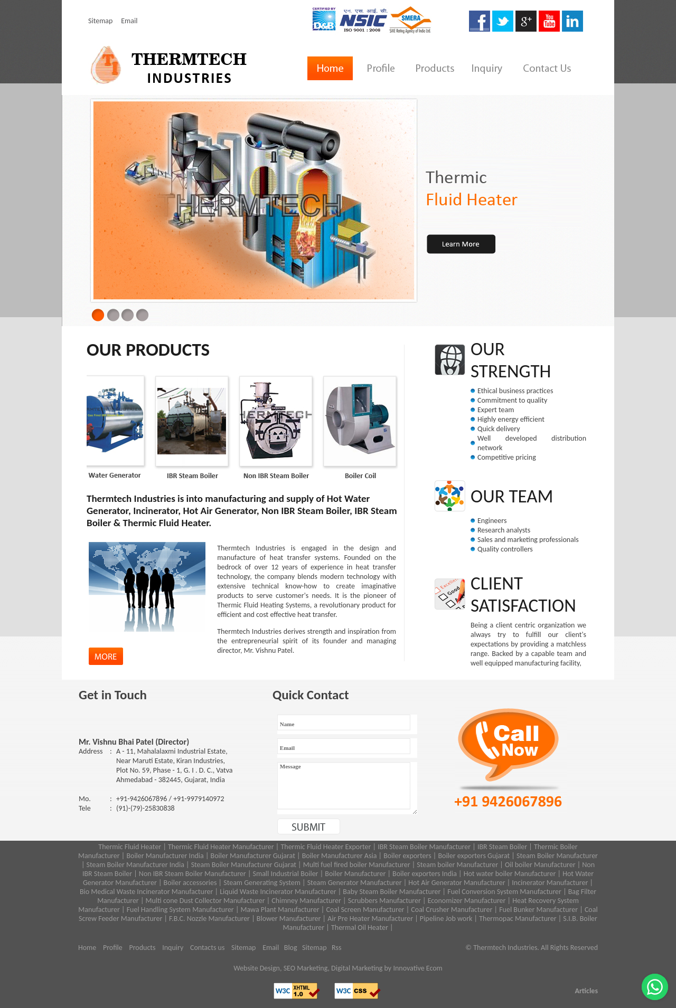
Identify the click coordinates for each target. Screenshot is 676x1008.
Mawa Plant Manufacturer (280, 909)
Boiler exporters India (424, 873)
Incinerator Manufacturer (550, 882)
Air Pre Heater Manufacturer (370, 918)
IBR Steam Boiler (502, 846)
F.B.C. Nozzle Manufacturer (209, 918)
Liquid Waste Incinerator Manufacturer (278, 891)
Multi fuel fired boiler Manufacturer (356, 864)
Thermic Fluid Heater (129, 846)
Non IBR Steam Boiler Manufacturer (192, 873)
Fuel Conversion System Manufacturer (504, 891)
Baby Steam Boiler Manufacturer (391, 891)
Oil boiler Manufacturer (540, 864)
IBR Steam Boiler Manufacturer (424, 846)
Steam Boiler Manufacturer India (135, 864)
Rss (337, 947)
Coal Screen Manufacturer (365, 909)
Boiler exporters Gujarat (474, 855)
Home (87, 947)
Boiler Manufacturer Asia (339, 855)
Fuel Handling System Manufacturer (180, 909)
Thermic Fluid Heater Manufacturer (221, 846)
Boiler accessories (190, 882)
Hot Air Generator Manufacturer (456, 882)
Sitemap (100, 20)
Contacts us (207, 947)
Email (129, 20)
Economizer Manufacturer (467, 900)
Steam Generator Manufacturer (354, 882)
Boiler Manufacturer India (164, 855)
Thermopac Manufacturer (517, 918)
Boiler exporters (407, 855)
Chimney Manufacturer (306, 900)
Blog (290, 947)
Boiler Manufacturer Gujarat (253, 855)
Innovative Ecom (417, 968)
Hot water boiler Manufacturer (510, 873)
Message (347, 788)
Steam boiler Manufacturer (456, 864)
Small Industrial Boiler (285, 873)
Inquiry (172, 947)
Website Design (256, 968)
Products (142, 947)
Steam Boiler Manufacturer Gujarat (243, 864)
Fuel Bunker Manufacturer (538, 909)
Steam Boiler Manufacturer (557, 855)
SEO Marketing (306, 968)
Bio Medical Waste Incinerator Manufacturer (146, 891)
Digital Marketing (356, 968)
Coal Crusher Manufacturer (451, 909)
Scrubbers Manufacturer (384, 900)
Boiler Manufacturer (355, 873)
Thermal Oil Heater (359, 927)
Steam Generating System (262, 882)
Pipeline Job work (445, 918)
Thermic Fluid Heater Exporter (325, 846)
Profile (113, 947)
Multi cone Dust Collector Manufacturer (205, 900)
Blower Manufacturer (289, 918)
